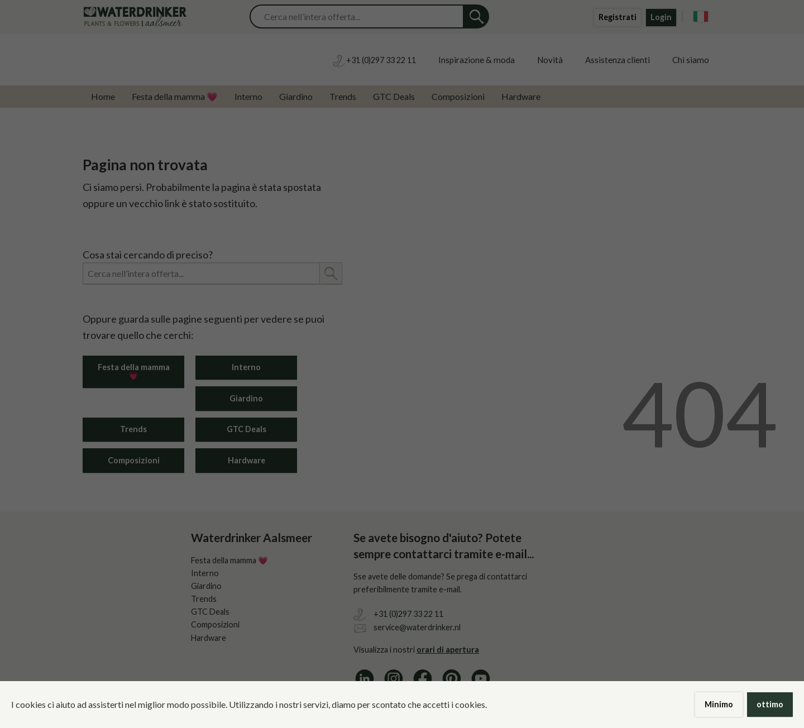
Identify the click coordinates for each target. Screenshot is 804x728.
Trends (342, 96)
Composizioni (458, 96)
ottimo (770, 704)
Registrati (617, 17)
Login (661, 17)
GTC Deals (394, 96)
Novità (550, 60)
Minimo (719, 704)
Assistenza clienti (617, 60)
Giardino (296, 96)
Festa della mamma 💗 (175, 96)
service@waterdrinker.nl (417, 627)
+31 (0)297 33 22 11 (408, 614)
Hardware (520, 96)
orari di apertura (448, 649)
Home (103, 96)
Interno (248, 96)
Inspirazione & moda (476, 60)
